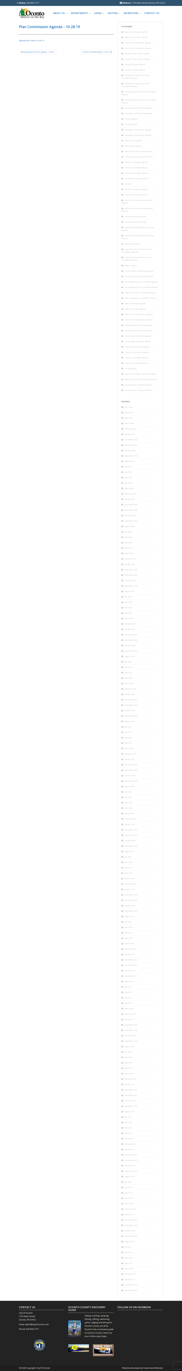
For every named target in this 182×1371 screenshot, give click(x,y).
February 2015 (130, 1144)
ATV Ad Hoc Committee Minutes (138, 48)
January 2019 (129, 889)
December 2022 (130, 634)
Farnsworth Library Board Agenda (138, 151)
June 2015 (128, 1122)
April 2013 (128, 1263)
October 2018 (129, 905)
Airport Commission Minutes (136, 37)
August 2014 (129, 1176)
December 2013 (130, 1220)
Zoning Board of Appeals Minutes (138, 390)
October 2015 (129, 1100)
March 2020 (129, 813)
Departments (79, 13)
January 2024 (129, 564)
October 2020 (129, 775)
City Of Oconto (43, 1368)
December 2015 (130, 1090)
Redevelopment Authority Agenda (138, 325)
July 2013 (128, 1247)
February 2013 (130, 1274)
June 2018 (128, 927)
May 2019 (128, 867)
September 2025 (131, 456)
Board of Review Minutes (135, 70)
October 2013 (129, 1230)
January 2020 (129, 824)
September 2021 (131, 716)
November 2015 (131, 1095)
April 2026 (128, 418)
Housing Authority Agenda (135, 216)
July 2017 (128, 987)
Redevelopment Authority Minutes (139, 330)
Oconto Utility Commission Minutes (139, 276)
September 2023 (131, 586)
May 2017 (128, 997)
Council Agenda (131, 119)
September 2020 (131, 781)
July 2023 (128, 597)
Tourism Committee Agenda (136, 357)
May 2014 (128, 1193)
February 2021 (130, 754)
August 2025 (129, 461)
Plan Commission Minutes (135, 309)
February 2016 (130, 1079)
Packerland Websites (153, 1368)
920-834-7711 (32, 1329)
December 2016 (130, 1025)
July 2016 (128, 1052)
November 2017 (131, 965)
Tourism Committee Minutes (136, 363)
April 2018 (128, 938)
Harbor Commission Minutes (136, 195)
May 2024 (128, 542)
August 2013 (129, 1241)
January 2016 (129, 1084)
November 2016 (131, 1030)
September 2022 (131, 651)
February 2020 (130, 819)
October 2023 (129, 580)
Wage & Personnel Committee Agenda (140, 374)
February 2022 (130, 689)
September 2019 (131, 846)
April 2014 (128, 1198)
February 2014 (130, 1209)
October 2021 (129, 710)
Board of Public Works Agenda (137, 53)
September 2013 (131, 1236)
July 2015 (128, 1117)
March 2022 (129, 683)
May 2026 (128, 412)
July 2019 (128, 857)
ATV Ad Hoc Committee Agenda (138, 43)
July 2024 (128, 532)
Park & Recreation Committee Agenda (140, 292)
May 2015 (128, 1128)
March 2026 (129, 423)
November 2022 (131, 640)
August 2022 (129, 656)
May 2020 (128, 802)
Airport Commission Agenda (136, 32)
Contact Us (151, 13)
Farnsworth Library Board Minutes (139, 157)
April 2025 (128, 483)
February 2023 (130, 624)
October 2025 (129, 450)
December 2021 (130, 699)
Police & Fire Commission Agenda (139, 314)
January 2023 (129, 629)
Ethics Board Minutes (133, 146)
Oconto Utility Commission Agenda (139, 271)
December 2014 (130, 1155)
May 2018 (128, 932)
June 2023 (128, 602)
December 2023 (130, 569)
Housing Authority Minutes (135, 222)
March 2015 (129, 1138)
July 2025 (128, 466)
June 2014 (128, 1187)
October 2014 (129, 1165)
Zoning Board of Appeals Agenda (138, 385)
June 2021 (128, 732)
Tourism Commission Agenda (137, 347)
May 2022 (128, 672)
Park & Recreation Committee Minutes (140, 298)
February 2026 (130, 429)
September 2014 (131, 1171)
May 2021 (128, 737)
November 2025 (131, 445)
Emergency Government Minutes (138, 135)
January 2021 (129, 759)
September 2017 (131, 976)
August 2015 (129, 1111)
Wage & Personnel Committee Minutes (141, 379)
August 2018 (129, 916)
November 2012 (131, 1290)
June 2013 (128, 1252)
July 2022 (128, 662)
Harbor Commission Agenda (136, 189)
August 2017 (129, 981)
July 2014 (128, 1182)
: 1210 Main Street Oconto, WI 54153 (142, 3)
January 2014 (129, 1214)
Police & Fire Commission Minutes (139, 320)
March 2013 (129, 1268)
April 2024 (128, 548)
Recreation (131, 13)
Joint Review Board (132, 244)
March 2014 (129, 1203)
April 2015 (128, 1133)
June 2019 (128, 862)
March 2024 (129, 553)
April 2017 (128, 1003)
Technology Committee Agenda (138, 336)
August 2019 (129, 851)
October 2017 (129, 970)
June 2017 (128, 992)
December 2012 (130, 1285)
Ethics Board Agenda (133, 140)
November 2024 (131, 510)
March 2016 (129, 1073)
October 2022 (129, 645)
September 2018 (131, 911)
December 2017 (130, 960)
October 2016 (129, 1035)
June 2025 (128, 472)
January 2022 (129, 694)
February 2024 (130, 559)
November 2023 (131, 575)
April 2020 (128, 808)
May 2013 (128, 1258)
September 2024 (131, 521)
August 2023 (129, 591)
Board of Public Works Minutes (137, 59)
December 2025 (130, 439)
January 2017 (129, 1019)
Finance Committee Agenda (136, 162)
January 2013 (129, 1279)
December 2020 (130, 765)
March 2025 (129, 488)
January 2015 (129, 1149)
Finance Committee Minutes (136, 167)
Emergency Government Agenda (138, 130)
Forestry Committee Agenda (136, 173)
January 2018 (129, 954)
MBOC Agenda (131, 265)
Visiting (113, 13)
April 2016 (128, 1068)
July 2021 (128, 727)
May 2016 (128, 1063)
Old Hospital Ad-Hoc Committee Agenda (141, 282)
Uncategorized (131, 368)
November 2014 (131, 1160)
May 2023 (128, 607)
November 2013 (131, 1225)
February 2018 (130, 949)
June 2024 (128, 537)
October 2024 (129, 515)
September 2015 (131, 1106)
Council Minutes (131, 124)
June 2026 (128, 407)
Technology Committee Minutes (138, 341)
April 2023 (128, 613)
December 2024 (130, 504)
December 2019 (130, 830)
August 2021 (129, 721)
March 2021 (129, 748)
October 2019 (129, 840)
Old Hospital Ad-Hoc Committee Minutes (141, 287)
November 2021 (131, 705)
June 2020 (128, 797)
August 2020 (129, 786)
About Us (59, 13)
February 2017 (130, 1014)
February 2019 (130, 884)
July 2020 (128, 792)
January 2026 (129, 434)
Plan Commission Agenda (135, 303)
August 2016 (129, 1046)
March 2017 (129, 1008)
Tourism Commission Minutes (137, 352)
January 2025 (129, 499)
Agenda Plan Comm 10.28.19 (31, 40)
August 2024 (129, 526)
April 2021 (128, 743)
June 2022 (128, 667)
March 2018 (129, 943)
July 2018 (128, 922)
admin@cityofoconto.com (37, 1324)
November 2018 (131, 900)
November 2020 (131, 770)
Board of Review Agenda (135, 64)
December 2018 (130, 895)
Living (98, 13)
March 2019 (129, 878)
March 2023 (129, 618)
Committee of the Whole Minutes (138, 113)
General (128, 184)
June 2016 (128, 1057)
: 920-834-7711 (28, 3)
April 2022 (128, 678)
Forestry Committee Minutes (136, 178)
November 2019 (131, 835)
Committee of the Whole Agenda (138, 108)
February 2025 (130, 494)
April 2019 (128, 873)
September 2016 (131, 1041)
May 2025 (128, 477)
